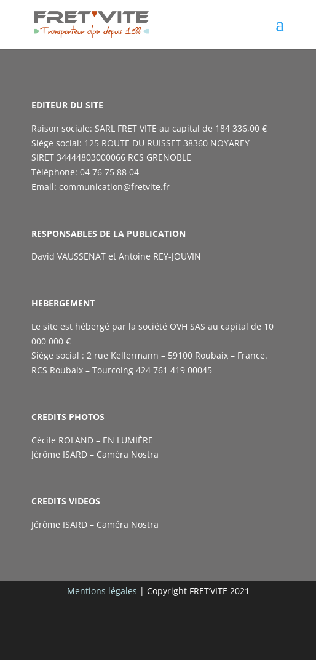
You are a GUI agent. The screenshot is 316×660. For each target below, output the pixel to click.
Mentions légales (102, 591)
